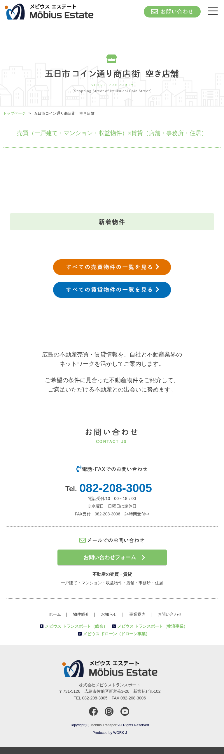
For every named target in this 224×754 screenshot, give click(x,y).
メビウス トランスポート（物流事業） (152, 626)
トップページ (14, 113)
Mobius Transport (104, 725)
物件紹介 (81, 614)
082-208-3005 (115, 488)
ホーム (55, 614)
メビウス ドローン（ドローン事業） (116, 633)
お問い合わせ (170, 614)
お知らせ (109, 614)
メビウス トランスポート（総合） (76, 626)
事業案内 (137, 614)
